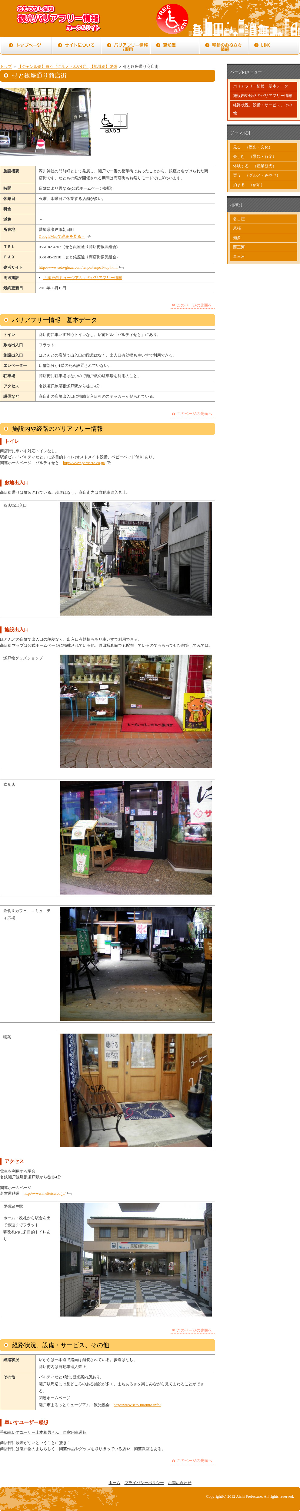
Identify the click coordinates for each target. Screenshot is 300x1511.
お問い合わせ (180, 1482)
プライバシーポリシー (144, 1482)
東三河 (239, 256)
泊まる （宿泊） (249, 184)
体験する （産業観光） (254, 166)
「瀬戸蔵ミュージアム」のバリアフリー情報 (82, 277)
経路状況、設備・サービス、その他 (262, 109)
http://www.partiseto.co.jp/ (84, 462)
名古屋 (239, 219)
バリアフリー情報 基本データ (260, 86)
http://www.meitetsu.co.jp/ (44, 1193)
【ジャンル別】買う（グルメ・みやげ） (53, 66)
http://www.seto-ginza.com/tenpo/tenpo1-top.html (78, 267)
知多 (237, 237)
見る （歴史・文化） (252, 147)
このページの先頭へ (194, 305)
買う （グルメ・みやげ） (256, 175)
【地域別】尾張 (103, 66)
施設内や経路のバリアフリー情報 (262, 95)
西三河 (239, 247)
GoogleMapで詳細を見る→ (62, 236)
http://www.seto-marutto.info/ (137, 1405)
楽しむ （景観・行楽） (254, 156)
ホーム (114, 1482)
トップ (6, 66)
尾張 (237, 228)
